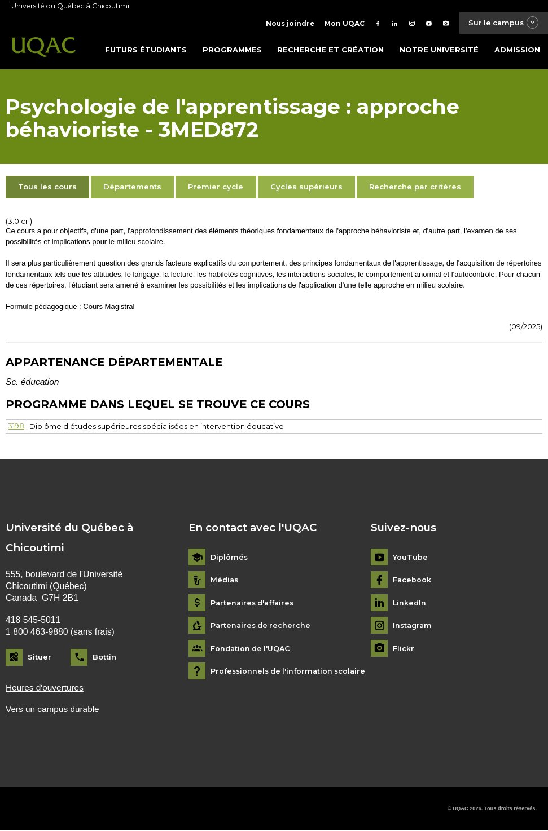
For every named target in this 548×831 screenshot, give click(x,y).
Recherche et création (330, 50)
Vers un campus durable (54, 710)
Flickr (403, 649)
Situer (39, 657)
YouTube (410, 558)
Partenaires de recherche (262, 626)
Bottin (104, 657)
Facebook (412, 580)
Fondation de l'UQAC (252, 649)
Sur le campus (500, 23)
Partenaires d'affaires (255, 603)
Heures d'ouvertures (45, 688)
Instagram (413, 626)
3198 (16, 426)
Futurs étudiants (146, 50)
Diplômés (230, 558)
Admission (517, 50)
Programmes (232, 50)
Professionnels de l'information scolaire (291, 672)
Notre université (439, 50)
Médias (225, 580)
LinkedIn (410, 603)
